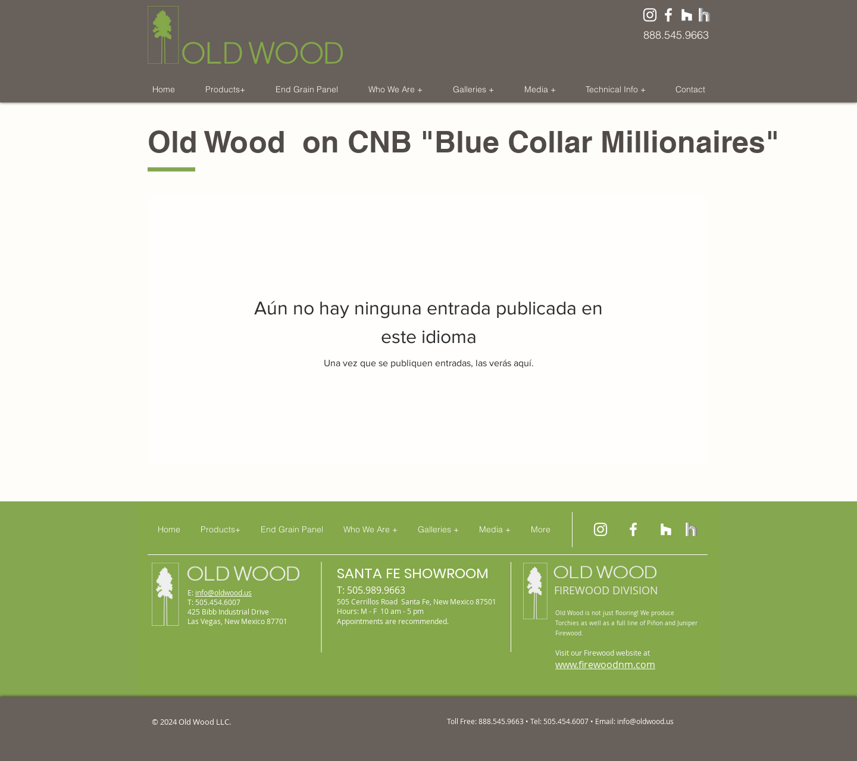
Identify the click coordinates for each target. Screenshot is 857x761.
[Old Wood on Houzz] (687, 15)
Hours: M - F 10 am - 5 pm (380, 611)
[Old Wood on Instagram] (600, 529)
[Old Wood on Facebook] (668, 15)
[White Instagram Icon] (650, 15)
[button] (225, 89)
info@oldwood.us (223, 592)
